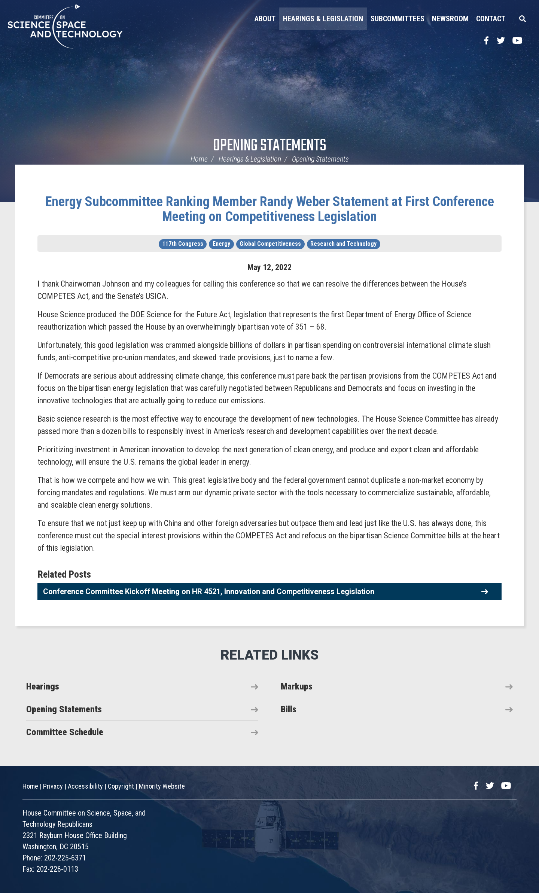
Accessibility (85, 786)
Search (522, 18)
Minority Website (162, 786)
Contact (490, 18)
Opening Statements (269, 146)
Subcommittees (397, 18)
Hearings (42, 686)
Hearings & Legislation (323, 18)
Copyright (121, 786)
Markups (297, 686)
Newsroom (450, 18)
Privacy (53, 786)
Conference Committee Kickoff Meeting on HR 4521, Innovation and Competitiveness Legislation (208, 591)
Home (199, 159)
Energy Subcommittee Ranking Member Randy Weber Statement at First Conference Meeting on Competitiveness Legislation (269, 209)
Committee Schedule (64, 732)
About (265, 18)
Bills (288, 709)
